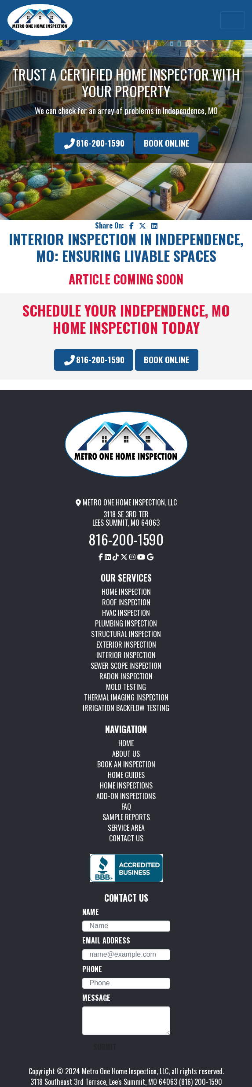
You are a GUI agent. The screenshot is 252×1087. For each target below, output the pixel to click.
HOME (126, 743)
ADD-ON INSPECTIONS (126, 796)
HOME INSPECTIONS (126, 785)
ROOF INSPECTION (126, 602)
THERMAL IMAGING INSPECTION (126, 697)
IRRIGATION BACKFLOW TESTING (126, 708)
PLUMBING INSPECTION (126, 623)
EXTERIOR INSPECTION (126, 644)
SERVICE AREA (126, 827)
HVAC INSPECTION (126, 613)
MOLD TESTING (126, 687)
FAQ (126, 806)
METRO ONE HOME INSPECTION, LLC (126, 502)
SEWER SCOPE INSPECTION (126, 665)
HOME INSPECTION (126, 591)
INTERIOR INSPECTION (126, 655)
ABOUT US (126, 753)
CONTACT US (126, 838)
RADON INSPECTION (126, 676)
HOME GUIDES (126, 775)
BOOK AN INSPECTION (126, 764)
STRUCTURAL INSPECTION (126, 634)
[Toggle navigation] (232, 20)
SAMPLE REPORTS (126, 817)
